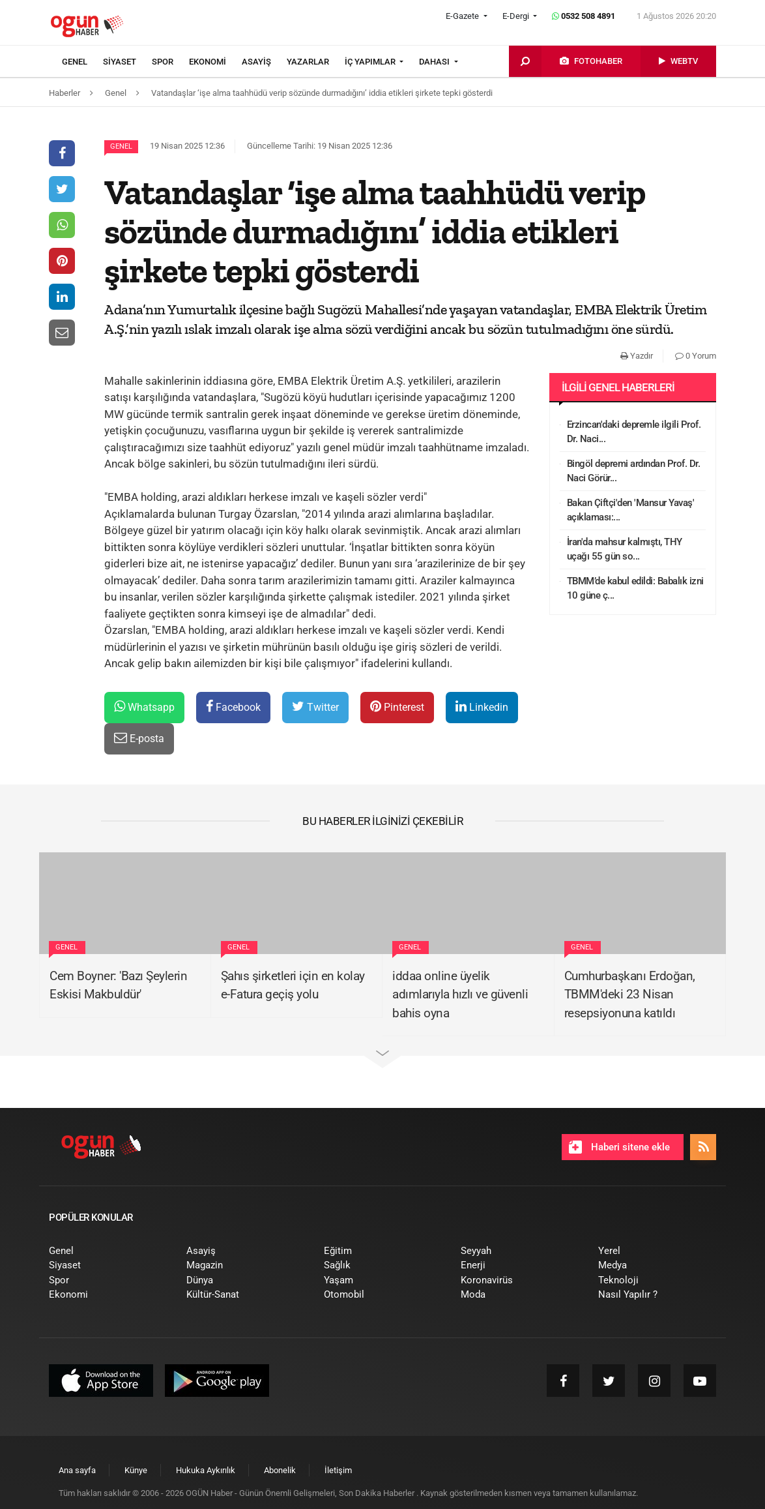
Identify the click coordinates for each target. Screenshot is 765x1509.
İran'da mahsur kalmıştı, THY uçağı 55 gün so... (624, 549)
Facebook (233, 706)
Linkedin (481, 706)
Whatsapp (144, 706)
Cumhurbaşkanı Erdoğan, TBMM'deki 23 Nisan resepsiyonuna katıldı (629, 994)
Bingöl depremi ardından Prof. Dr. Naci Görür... (633, 471)
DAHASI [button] (435, 62)
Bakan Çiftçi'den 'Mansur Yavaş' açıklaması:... (631, 510)
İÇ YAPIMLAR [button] (371, 62)
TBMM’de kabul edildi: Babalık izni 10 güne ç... (635, 588)
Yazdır (636, 356)
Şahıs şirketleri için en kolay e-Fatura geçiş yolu (293, 985)
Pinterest (397, 706)
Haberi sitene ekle (619, 1147)
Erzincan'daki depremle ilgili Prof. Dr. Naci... (634, 432)
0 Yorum (695, 356)
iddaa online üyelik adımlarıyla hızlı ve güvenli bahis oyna (460, 994)
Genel (121, 146)
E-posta (139, 738)
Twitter (315, 706)
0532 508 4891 (583, 16)
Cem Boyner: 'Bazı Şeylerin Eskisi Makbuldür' (118, 985)
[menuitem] (82, 62)
